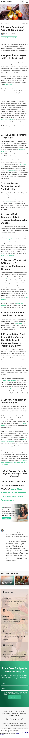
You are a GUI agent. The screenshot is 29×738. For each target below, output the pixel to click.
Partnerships (23, 713)
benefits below (8, 84)
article (3, 22)
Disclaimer (5, 723)
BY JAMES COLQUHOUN (13, 530)
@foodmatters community (13, 610)
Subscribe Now (14, 697)
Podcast (17, 711)
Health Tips (10, 22)
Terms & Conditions (13, 723)
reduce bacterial (19, 323)
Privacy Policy (23, 723)
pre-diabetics (5, 279)
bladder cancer (11, 170)
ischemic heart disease (7, 255)
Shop (8, 713)
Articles (23, 711)
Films (3, 713)
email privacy (13, 693)
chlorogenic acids (11, 239)
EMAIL (4, 688)
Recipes (11, 711)
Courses (5, 711)
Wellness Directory (14, 715)
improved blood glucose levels (12, 389)
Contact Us (15, 713)
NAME (4, 683)
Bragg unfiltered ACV (7, 120)
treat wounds (18, 195)
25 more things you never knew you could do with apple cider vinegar (14, 462)
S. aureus (8, 201)
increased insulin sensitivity (8, 380)
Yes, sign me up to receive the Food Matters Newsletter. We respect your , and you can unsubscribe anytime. (15, 693)
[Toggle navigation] (26, 2)
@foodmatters (9, 592)
